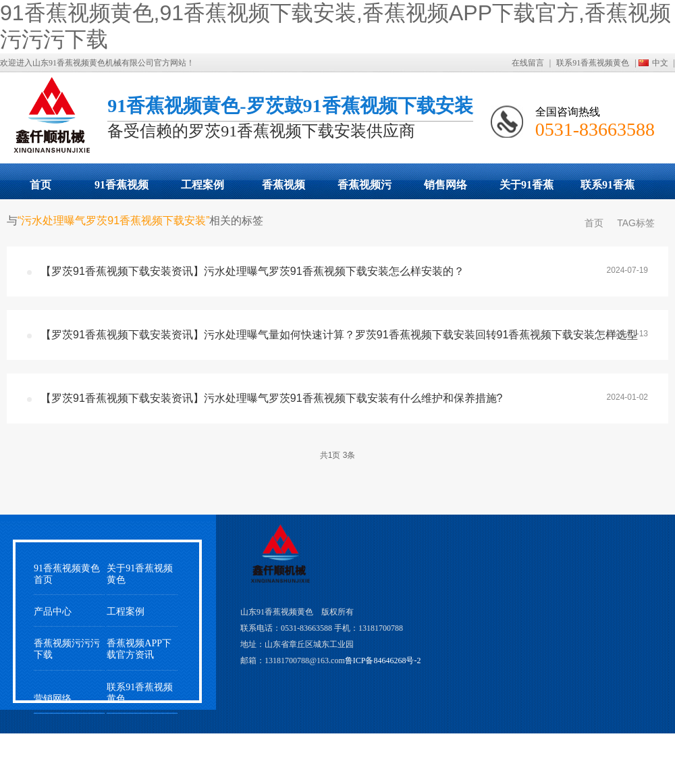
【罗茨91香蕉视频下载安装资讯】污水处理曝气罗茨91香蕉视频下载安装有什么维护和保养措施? (271, 398)
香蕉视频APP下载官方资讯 (139, 649)
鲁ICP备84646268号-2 (383, 660)
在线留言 (528, 63)
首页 (40, 184)
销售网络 (445, 184)
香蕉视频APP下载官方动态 (283, 189)
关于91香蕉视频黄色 (527, 189)
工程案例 (202, 184)
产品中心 (53, 611)
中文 (660, 63)
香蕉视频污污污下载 (365, 189)
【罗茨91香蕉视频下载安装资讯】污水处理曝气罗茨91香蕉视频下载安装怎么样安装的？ (252, 271)
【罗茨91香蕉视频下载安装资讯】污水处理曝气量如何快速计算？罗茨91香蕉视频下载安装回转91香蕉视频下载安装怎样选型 (339, 334)
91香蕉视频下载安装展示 (121, 189)
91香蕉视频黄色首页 (67, 574)
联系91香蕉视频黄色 (592, 63)
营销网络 (53, 699)
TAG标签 (636, 222)
